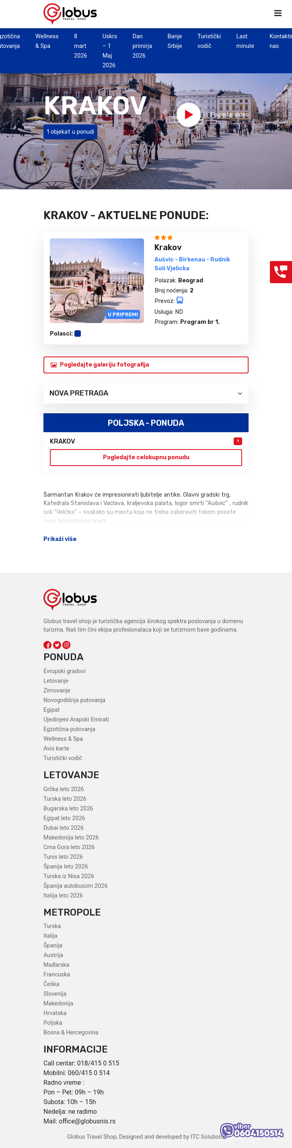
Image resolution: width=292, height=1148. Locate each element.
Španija (52, 945)
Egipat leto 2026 (64, 818)
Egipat (51, 710)
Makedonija (58, 1003)
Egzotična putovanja (69, 729)
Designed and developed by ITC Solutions (171, 1136)
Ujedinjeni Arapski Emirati (76, 719)
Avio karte (56, 748)
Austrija (53, 955)
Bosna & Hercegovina (71, 1032)
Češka (51, 984)
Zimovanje (56, 690)
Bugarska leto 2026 (68, 808)
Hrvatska (54, 1013)
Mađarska (56, 965)
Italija (50, 935)
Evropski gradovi (64, 671)
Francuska (56, 974)
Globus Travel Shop (92, 1136)
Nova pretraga (146, 393)
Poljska (52, 1023)
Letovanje (55, 681)
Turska (52, 926)
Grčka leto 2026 (63, 789)
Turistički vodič (62, 758)
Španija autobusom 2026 (75, 886)
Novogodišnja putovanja (74, 700)
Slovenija (54, 994)
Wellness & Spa (63, 739)
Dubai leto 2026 (63, 828)
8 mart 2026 (80, 46)
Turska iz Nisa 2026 (68, 876)
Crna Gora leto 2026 (69, 847)
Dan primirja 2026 (142, 46)
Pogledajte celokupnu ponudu (146, 457)
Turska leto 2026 (64, 799)
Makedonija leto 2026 (71, 837)
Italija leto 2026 (63, 895)
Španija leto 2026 (65, 866)
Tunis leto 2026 (63, 857)
